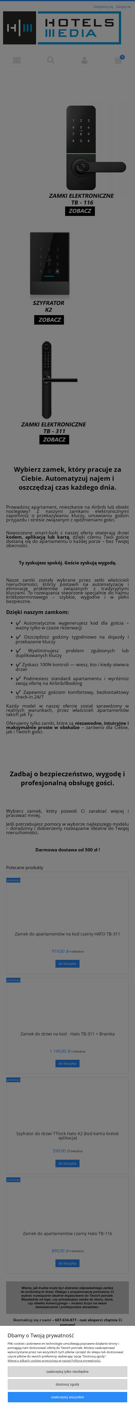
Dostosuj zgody (67, 1384)
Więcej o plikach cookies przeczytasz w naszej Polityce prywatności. (54, 1360)
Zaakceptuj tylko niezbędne (67, 1371)
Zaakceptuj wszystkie (67, 1397)
